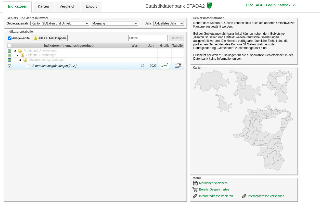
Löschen (176, 38)
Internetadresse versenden (266, 196)
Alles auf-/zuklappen (50, 38)
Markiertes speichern (213, 183)
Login (271, 5)
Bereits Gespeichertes (214, 189)
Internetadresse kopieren (216, 196)
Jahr (148, 23)
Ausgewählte (21, 38)
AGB (259, 5)
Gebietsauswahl (17, 23)
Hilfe (249, 5)
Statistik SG (287, 5)
